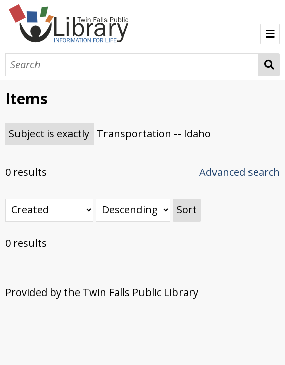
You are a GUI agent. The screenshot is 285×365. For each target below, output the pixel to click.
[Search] (132, 64)
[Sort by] (49, 210)
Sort (186, 209)
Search (269, 64)
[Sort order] (133, 210)
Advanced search (239, 172)
